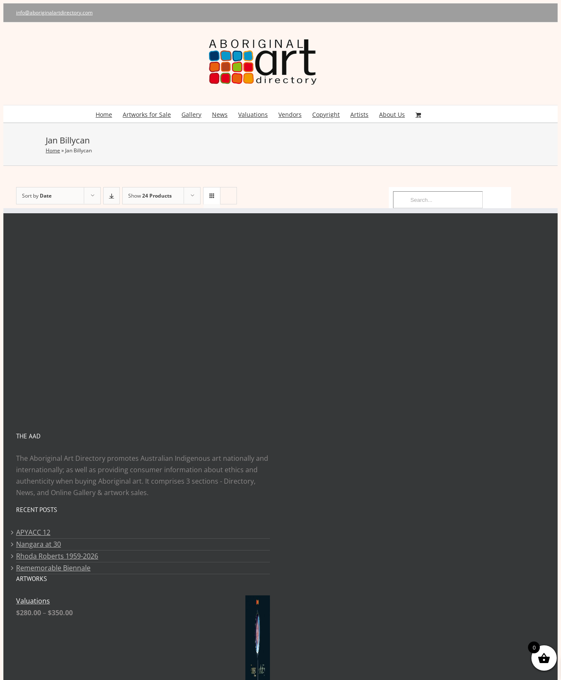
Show (150, 195)
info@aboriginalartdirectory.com (54, 12)
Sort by (37, 195)
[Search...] (438, 199)
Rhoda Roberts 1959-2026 (57, 556)
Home (53, 150)
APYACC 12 (33, 532)
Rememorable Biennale (53, 568)
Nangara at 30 (38, 544)
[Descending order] (111, 195)
